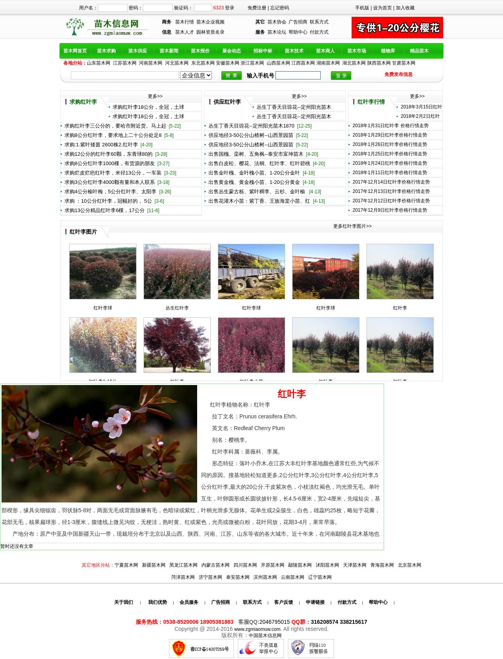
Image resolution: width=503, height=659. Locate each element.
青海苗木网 (382, 565)
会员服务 (189, 602)
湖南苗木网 (328, 63)
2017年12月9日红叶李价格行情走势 (389, 210)
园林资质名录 (210, 32)
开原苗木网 (272, 565)
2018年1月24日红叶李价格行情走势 (389, 163)
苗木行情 (184, 22)
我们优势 (157, 602)
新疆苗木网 (153, 565)
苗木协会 (277, 22)
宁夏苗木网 (126, 565)
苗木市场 (356, 51)
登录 (229, 8)
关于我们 (123, 602)
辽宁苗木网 (320, 577)
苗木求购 (106, 51)
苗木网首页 (75, 51)
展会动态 (231, 51)
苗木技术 (294, 51)
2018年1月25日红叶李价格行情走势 (389, 154)
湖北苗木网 (354, 63)
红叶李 (400, 308)
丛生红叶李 (177, 308)
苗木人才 (184, 32)
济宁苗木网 (210, 577)
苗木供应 (137, 51)
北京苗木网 (409, 565)
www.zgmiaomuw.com (257, 629)
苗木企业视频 (210, 22)
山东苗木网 (98, 63)
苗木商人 (325, 51)
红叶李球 (102, 308)
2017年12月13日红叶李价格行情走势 (390, 191)
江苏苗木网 (125, 63)
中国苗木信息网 (265, 635)
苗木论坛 (277, 32)
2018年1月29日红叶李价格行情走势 (389, 135)
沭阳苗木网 (327, 565)
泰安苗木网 (238, 577)
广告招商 (298, 22)
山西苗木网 (278, 63)
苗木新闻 (169, 51)
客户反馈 (283, 602)
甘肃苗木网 (403, 63)
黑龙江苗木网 (183, 565)
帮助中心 (298, 32)
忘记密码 (279, 8)
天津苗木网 (354, 565)
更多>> (155, 96)
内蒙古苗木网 (215, 565)
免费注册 (257, 8)
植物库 (388, 51)
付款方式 (319, 32)
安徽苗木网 (227, 63)
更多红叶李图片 (349, 226)
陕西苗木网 (379, 63)
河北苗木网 (177, 63)
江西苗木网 (303, 63)
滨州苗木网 (265, 577)
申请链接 (315, 602)
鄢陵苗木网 (300, 565)
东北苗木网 (203, 63)
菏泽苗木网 (183, 577)
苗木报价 (200, 51)
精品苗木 (419, 51)
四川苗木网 (245, 565)
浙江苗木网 (252, 63)
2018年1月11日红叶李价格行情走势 (389, 172)
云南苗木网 (292, 577)
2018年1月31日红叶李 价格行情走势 (390, 125)
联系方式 (319, 22)
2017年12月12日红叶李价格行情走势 (390, 200)
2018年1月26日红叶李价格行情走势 (389, 144)
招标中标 (262, 51)
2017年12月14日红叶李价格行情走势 (390, 182)
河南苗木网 (150, 63)
